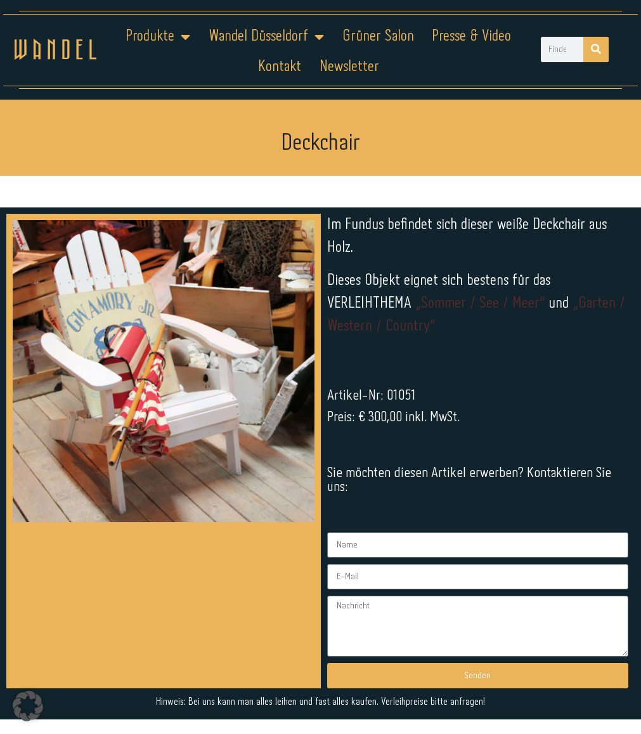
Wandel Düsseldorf (266, 37)
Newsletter (349, 67)
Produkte (158, 37)
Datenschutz (328, 694)
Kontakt (279, 67)
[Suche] (596, 49)
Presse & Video (471, 36)
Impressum (243, 694)
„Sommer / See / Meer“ (481, 303)
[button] (28, 706)
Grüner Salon (378, 36)
